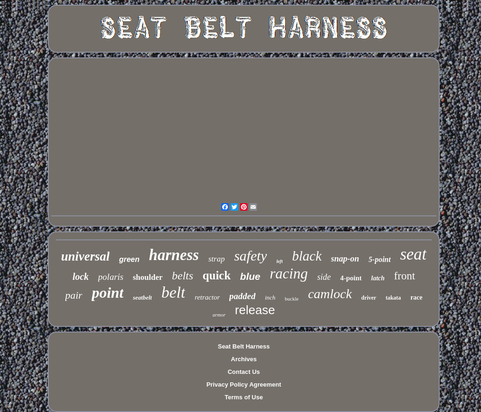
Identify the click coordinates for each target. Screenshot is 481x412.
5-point (380, 259)
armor (219, 314)
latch (378, 278)
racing (289, 273)
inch (270, 297)
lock (80, 276)
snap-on (345, 258)
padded (242, 296)
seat (413, 254)
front (404, 276)
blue (250, 276)
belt (173, 292)
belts (182, 275)
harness (174, 254)
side (324, 277)
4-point (351, 278)
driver (368, 297)
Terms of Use (244, 397)
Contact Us (244, 371)
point (108, 292)
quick (216, 275)
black (307, 255)
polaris (111, 277)
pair (74, 295)
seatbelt (142, 297)
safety (250, 255)
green (129, 259)
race (417, 297)
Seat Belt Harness (244, 346)
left (279, 261)
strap (216, 258)
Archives (244, 359)
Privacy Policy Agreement (243, 384)
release (255, 310)
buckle (291, 298)
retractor (207, 297)
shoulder (148, 277)
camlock (330, 293)
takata (393, 297)
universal (85, 256)
